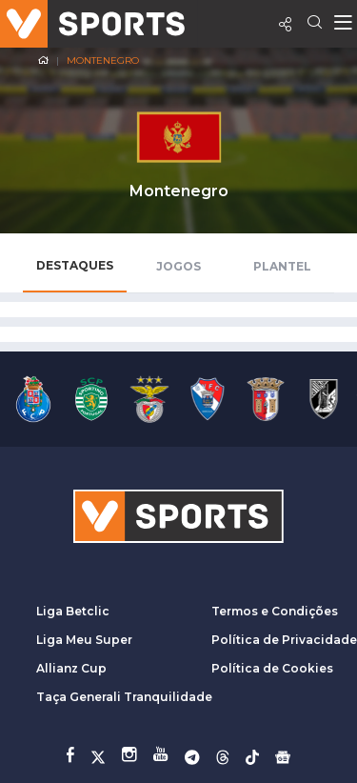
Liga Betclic (72, 611)
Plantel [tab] (282, 266)
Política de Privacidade (284, 639)
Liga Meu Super (84, 639)
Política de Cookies (272, 668)
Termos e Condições (274, 611)
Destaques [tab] (74, 265)
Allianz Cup (71, 668)
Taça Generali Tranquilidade (124, 697)
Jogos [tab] (178, 266)
